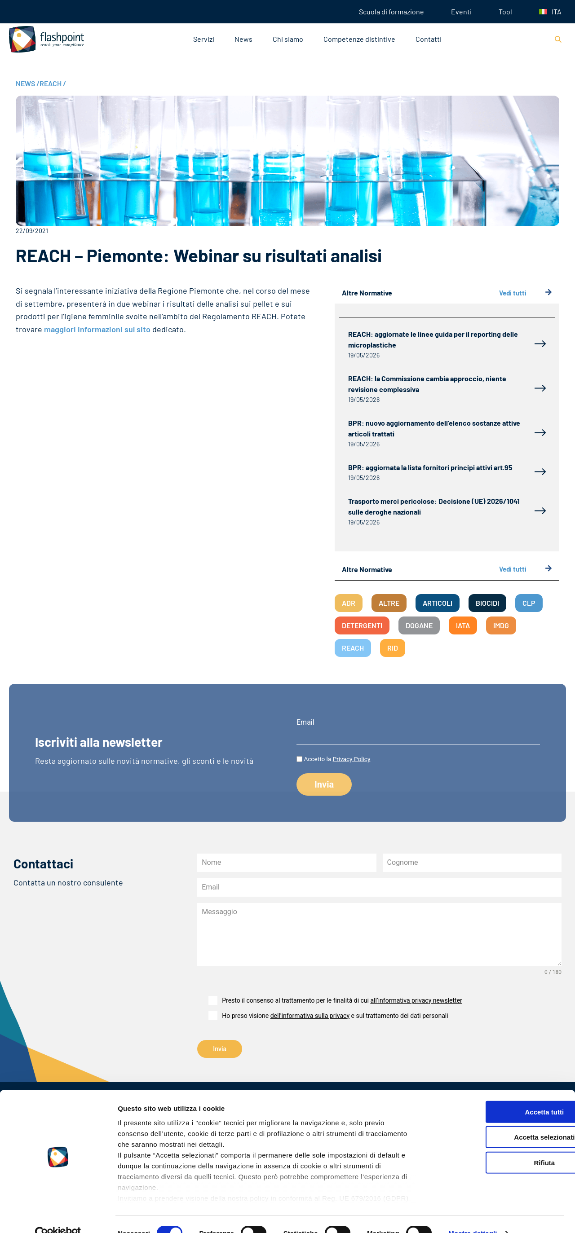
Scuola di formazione (391, 11)
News (243, 39)
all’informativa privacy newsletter (416, 1000)
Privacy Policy (352, 758)
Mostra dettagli (472, 1215)
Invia (219, 1048)
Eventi (461, 11)
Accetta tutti (500, 1094)
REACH (53, 83)
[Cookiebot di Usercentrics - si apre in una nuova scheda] (58, 1215)
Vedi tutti (525, 293)
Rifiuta (500, 1145)
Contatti (429, 39)
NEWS (28, 83)
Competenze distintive (359, 39)
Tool (505, 11)
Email (305, 722)
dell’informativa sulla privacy (309, 1015)
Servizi (203, 39)
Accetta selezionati (499, 1119)
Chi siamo (288, 39)
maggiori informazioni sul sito (97, 329)
